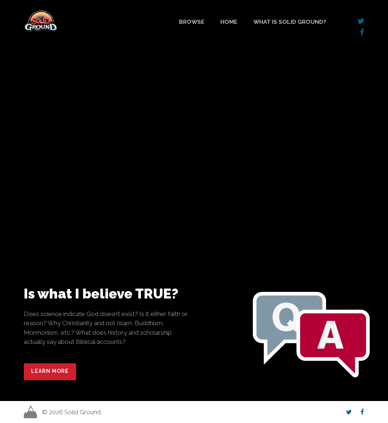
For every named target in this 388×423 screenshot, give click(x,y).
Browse (191, 21)
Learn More (50, 371)
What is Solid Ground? (289, 21)
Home (228, 21)
